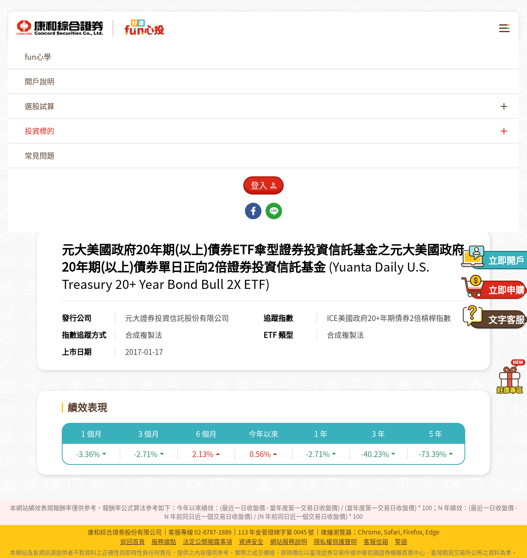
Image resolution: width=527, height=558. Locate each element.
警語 (401, 541)
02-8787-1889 (212, 532)
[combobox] (426, 84)
